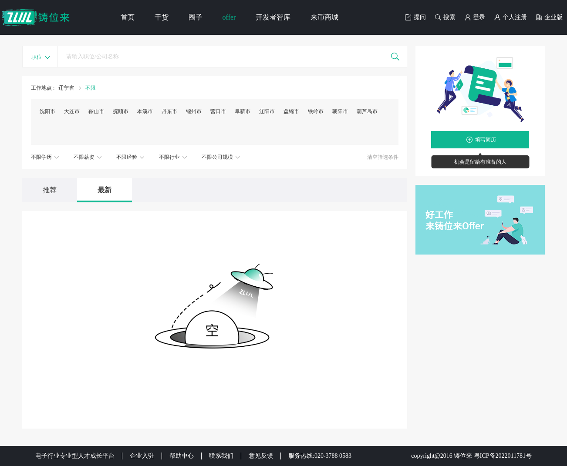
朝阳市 (340, 111)
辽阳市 (267, 111)
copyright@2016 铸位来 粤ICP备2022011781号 (471, 456)
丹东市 (169, 111)
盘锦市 (291, 111)
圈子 (195, 17)
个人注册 (510, 17)
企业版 (549, 17)
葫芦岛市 (367, 111)
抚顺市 (120, 111)
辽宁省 (66, 88)
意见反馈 (261, 456)
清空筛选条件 (382, 157)
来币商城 (324, 17)
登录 (474, 17)
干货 (162, 17)
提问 (415, 17)
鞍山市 (96, 111)
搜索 (445, 17)
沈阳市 (47, 111)
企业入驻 (142, 456)
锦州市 (194, 111)
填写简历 (485, 140)
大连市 (72, 111)
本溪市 (145, 111)
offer (229, 17)
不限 (90, 88)
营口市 (218, 111)
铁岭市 (316, 111)
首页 (128, 17)
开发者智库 (273, 17)
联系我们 (221, 456)
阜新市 (242, 111)
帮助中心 (181, 456)
